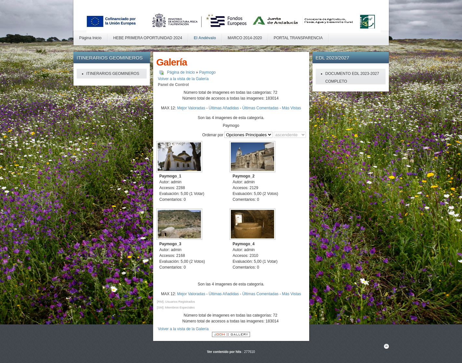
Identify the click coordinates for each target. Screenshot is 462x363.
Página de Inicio (181, 72)
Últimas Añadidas (224, 108)
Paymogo (207, 72)
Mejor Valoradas (191, 108)
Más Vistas (291, 108)
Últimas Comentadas (260, 108)
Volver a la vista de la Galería (183, 79)
